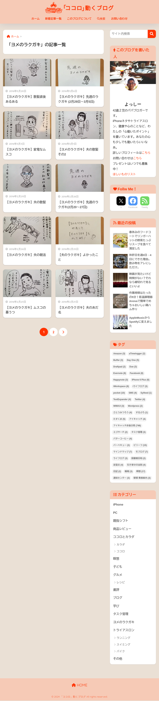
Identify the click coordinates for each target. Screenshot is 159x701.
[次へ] (63, 332)
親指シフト (120, 521)
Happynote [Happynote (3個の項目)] (120, 379)
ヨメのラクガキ (123, 622)
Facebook (132, 206)
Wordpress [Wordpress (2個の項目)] (135, 406)
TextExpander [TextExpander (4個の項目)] (122, 399)
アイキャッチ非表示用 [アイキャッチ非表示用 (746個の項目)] (127, 425)
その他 (117, 659)
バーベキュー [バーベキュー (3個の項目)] (121, 445)
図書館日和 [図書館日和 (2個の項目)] (138, 458)
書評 (116, 590)
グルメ (117, 575)
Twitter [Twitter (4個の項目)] (140, 399)
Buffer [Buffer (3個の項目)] (118, 360)
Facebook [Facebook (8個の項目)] (136, 373)
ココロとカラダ (123, 537)
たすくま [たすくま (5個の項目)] (119, 419)
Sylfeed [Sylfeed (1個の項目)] (146, 393)
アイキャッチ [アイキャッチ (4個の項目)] (137, 419)
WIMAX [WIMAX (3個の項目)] (118, 406)
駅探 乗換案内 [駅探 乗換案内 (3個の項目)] (141, 478)
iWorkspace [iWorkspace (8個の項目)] (121, 386)
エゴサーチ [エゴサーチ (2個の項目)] (120, 432)
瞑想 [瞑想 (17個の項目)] (140, 471)
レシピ (121, 582)
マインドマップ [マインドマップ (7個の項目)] (122, 451)
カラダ (121, 544)
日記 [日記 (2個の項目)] (117, 471)
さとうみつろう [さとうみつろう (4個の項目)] (122, 412)
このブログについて (79, 18)
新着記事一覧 (53, 18)
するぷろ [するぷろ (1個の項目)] (142, 412)
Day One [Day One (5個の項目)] (133, 360)
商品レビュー (122, 529)
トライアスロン (123, 630)
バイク (121, 651)
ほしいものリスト (124, 173)
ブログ (117, 598)
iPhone (118, 504)
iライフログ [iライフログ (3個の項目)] (140, 386)
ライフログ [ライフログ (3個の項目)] (120, 458)
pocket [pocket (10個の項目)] (119, 393)
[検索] (152, 34)
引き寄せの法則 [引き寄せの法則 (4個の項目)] (136, 465)
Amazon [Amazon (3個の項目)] (119, 353)
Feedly (145, 206)
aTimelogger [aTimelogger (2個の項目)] (137, 353)
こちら (146, 152)
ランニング (123, 638)
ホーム (35, 18)
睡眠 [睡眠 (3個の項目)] (128, 471)
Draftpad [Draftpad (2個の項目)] (119, 366)
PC (115, 512)
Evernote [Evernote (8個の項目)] (119, 373)
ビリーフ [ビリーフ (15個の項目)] (140, 445)
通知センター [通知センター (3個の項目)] (121, 478)
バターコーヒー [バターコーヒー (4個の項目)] (122, 438)
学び (116, 606)
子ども (117, 567)
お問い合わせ (119, 18)
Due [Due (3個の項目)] (133, 366)
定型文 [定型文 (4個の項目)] (118, 465)
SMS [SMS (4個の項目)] (133, 393)
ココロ (121, 551)
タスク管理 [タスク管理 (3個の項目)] (138, 432)
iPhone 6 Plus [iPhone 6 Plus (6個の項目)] (140, 379)
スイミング (123, 645)
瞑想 (116, 559)
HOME (79, 685)
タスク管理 (120, 614)
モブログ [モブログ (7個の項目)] (142, 451)
